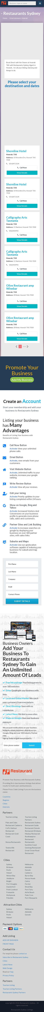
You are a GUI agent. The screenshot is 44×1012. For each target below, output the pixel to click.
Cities (5, 804)
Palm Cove (29, 895)
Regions (6, 800)
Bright (8, 881)
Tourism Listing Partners (12, 989)
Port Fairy (29, 889)
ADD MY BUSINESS (10, 940)
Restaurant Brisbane (33, 831)
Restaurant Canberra (14, 825)
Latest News (7, 964)
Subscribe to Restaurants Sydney (15, 957)
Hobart (9, 873)
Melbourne (29, 864)
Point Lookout (12, 889)
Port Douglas (11, 884)
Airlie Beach (29, 892)
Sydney (9, 864)
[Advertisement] (22, 40)
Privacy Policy (8, 975)
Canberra (28, 873)
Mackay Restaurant (32, 834)
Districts (6, 807)
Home (5, 18)
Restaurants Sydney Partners (14, 992)
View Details (22, 173)
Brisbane (9, 867)
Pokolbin (9, 898)
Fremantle (10, 892)
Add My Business (22, 379)
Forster (28, 884)
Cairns (27, 881)
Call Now (22, 168)
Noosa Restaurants (13, 842)
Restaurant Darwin (32, 828)
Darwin (28, 870)
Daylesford (10, 887)
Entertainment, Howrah (19, 18)
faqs (11, 972)
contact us (23, 953)
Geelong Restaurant (33, 848)
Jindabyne (10, 878)
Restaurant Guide (32, 825)
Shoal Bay (29, 887)
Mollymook (10, 895)
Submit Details (22, 601)
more (26, 346)
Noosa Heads (30, 878)
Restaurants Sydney (32, 822)
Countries (6, 797)
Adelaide (28, 867)
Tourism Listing (11, 817)
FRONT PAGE (8, 944)
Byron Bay (29, 876)
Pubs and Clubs (11, 822)
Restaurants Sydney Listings (22, 1010)
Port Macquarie (31, 898)
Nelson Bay (10, 876)
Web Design (7, 968)
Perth (8, 870)
